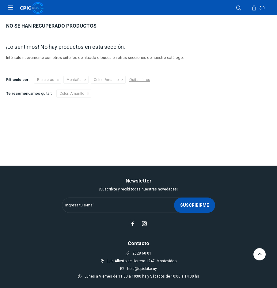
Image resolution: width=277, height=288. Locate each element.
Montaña (74, 80)
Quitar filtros (139, 80)
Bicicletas (45, 80)
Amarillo (106, 80)
